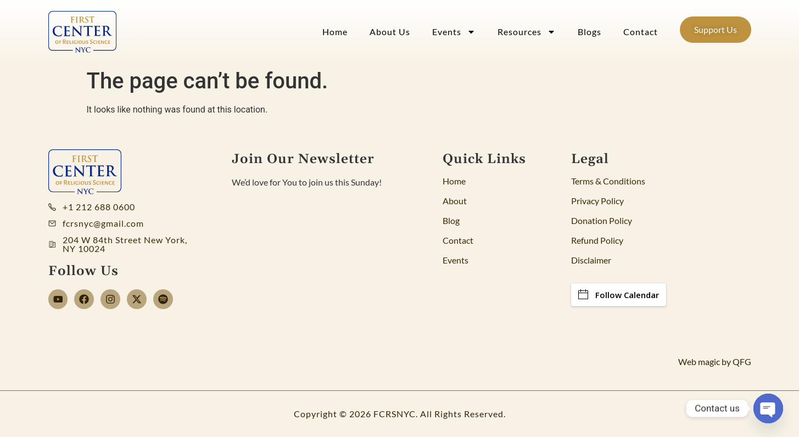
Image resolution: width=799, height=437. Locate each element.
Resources (527, 32)
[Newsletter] (315, 270)
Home (335, 31)
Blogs (589, 31)
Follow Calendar (618, 294)
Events (454, 32)
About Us (390, 31)
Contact (640, 31)
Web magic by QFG (714, 361)
